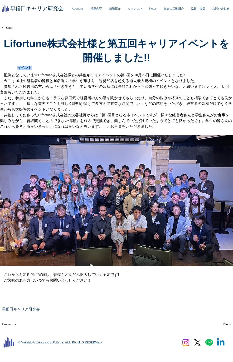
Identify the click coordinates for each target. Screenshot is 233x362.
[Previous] (17, 324)
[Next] (219, 324)
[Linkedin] (220, 342)
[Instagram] (185, 342)
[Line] (209, 342)
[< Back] (17, 27)
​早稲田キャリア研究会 (36, 8)
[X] (197, 342)
